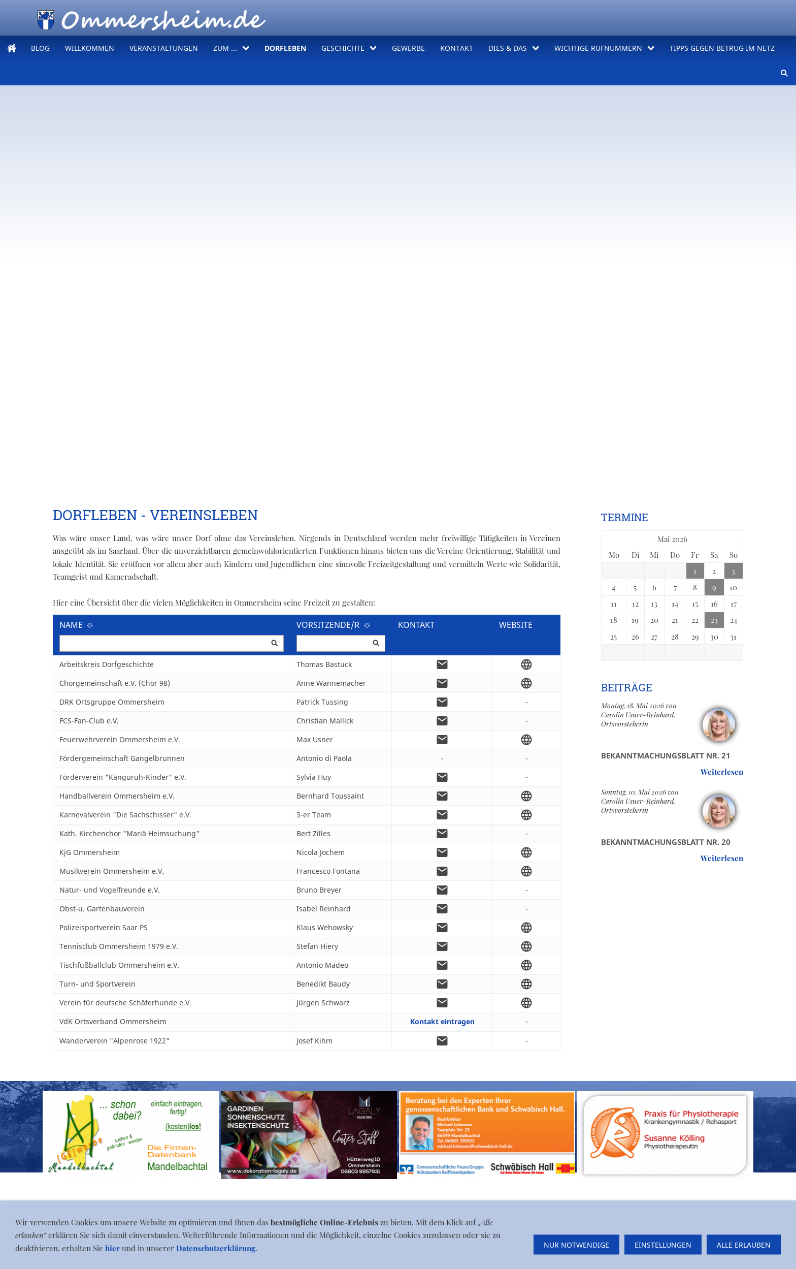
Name (76, 624)
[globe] (526, 664)
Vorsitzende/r (333, 624)
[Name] (171, 643)
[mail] (442, 664)
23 (714, 620)
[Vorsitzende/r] (340, 643)
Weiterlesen (722, 772)
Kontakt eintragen (442, 1021)
